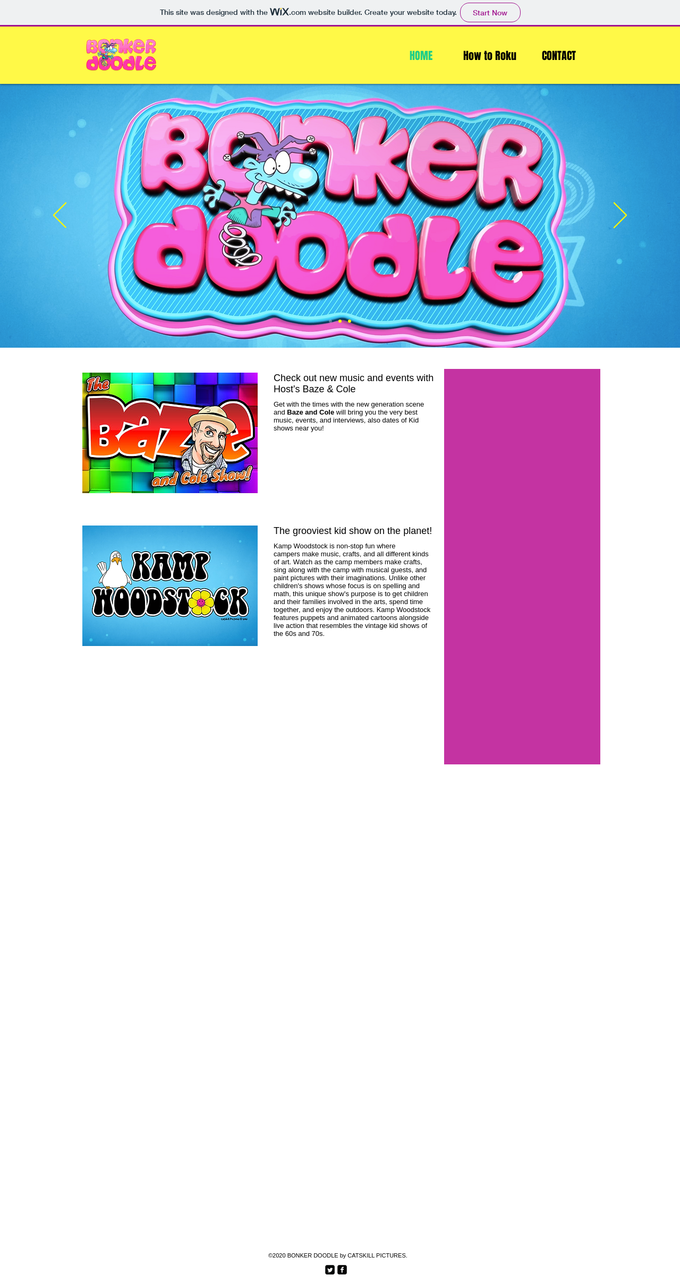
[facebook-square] (342, 1270)
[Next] (620, 216)
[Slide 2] (340, 321)
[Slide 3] (349, 321)
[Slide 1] (330, 321)
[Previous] (59, 216)
